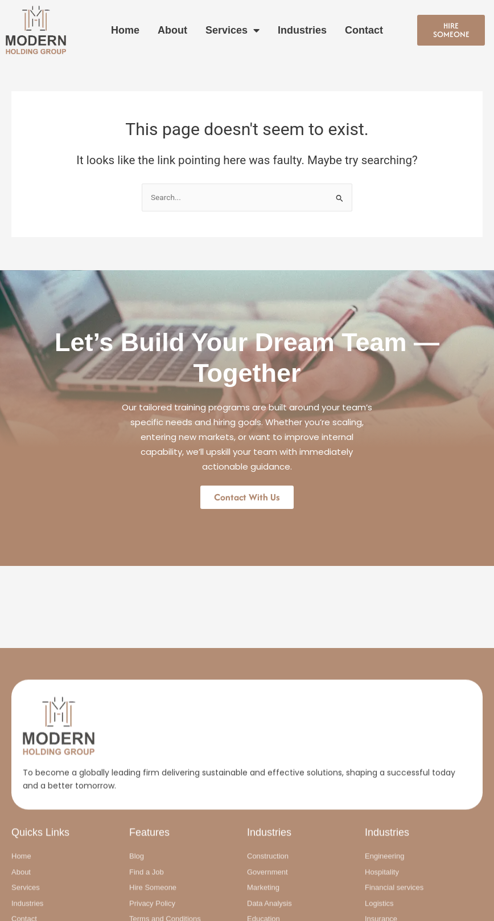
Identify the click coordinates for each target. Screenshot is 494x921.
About (172, 30)
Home (125, 30)
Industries (302, 30)
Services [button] (232, 30)
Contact (364, 30)
